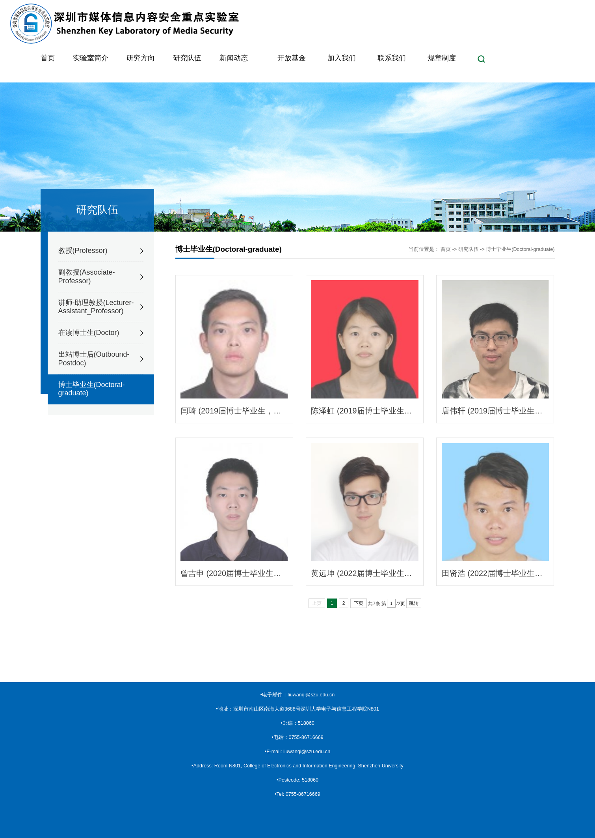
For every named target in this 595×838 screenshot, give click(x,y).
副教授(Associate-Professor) (86, 276)
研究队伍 (468, 249)
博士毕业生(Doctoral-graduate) (91, 389)
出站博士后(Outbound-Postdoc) (94, 358)
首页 (446, 249)
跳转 (413, 603)
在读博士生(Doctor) (88, 333)
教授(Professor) (83, 250)
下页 (358, 603)
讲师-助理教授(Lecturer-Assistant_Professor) (96, 307)
